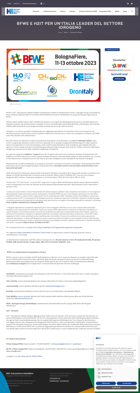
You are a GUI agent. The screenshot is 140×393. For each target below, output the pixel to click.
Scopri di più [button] (116, 387)
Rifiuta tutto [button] (106, 383)
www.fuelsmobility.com (23, 298)
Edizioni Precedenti (30, 4)
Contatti (16, 3)
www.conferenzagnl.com (55, 286)
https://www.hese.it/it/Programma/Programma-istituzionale (60, 227)
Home (9, 3)
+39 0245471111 (55, 378)
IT (43, 4)
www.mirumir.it (64, 380)
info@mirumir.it (54, 380)
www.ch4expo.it (79, 281)
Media (66, 32)
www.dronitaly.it (74, 291)
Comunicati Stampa (76, 32)
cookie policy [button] (130, 354)
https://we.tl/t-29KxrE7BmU (31, 356)
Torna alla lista (112, 49)
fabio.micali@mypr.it (13, 351)
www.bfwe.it (77, 343)
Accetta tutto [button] (127, 383)
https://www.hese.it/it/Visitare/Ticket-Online (34, 232)
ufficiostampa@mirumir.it (61, 343)
